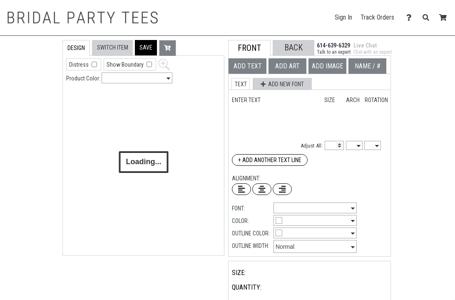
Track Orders (377, 17)
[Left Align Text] (241, 189)
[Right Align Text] (282, 189)
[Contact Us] (411, 17)
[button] (146, 47)
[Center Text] (261, 189)
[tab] (44, 93)
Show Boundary (126, 64)
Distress (79, 64)
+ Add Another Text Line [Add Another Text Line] (269, 160)
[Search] (428, 17)
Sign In (343, 17)
